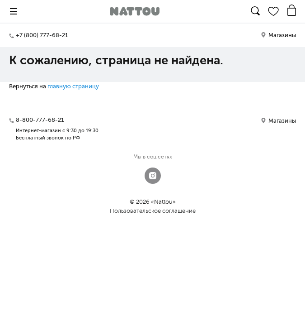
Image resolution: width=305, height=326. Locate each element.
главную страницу (73, 86)
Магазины (278, 35)
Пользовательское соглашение (153, 210)
